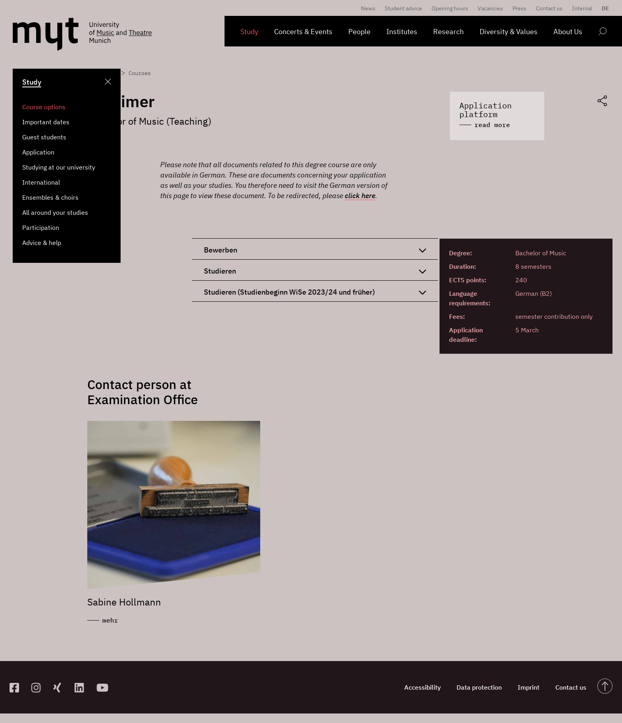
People (359, 31)
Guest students (44, 137)
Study (249, 31)
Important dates (45, 122)
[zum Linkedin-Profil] (82, 687)
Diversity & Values (509, 31)
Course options (43, 107)
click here (360, 195)
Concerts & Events (303, 31)
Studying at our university (58, 167)
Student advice (403, 8)
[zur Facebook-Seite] (17, 687)
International (41, 182)
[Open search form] (602, 32)
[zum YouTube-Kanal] (104, 687)
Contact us (549, 8)
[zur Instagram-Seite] (39, 687)
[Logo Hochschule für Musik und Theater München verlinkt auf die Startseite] (46, 34)
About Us (567, 31)
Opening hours (450, 8)
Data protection (479, 687)
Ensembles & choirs (50, 197)
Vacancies (490, 8)
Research (448, 31)
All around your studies (55, 212)
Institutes (401, 31)
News (368, 8)
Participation (40, 227)
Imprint (528, 687)
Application (38, 152)
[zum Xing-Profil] (61, 687)
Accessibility (422, 687)
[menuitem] (603, 8)
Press (519, 8)
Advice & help (41, 243)
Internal (582, 8)
